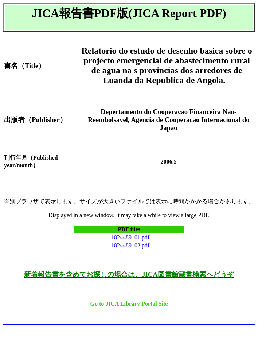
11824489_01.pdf (129, 237)
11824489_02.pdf (129, 245)
